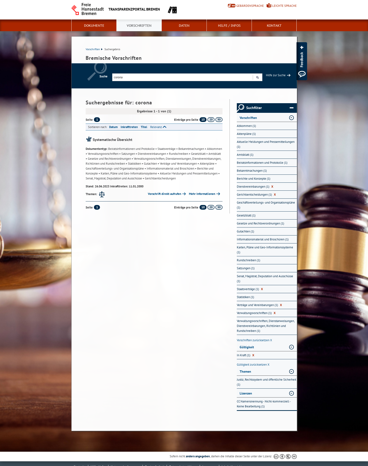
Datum (113, 127)
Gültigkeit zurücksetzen (253, 365)
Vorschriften (139, 25)
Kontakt (274, 25)
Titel (144, 127)
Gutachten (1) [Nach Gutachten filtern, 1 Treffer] (245, 231)
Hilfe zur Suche (276, 75)
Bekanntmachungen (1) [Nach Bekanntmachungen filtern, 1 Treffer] (252, 171)
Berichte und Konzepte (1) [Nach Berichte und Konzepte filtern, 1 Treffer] (253, 179)
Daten (184, 25)
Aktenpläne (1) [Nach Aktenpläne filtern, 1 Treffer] (246, 134)
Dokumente (94, 25)
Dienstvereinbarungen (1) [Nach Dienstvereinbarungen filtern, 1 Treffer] (255, 187)
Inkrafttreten (129, 127)
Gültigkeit (247, 347)
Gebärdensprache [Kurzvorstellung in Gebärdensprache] (250, 6)
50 (219, 119)
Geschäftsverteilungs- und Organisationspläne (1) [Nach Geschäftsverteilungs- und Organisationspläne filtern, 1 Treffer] (266, 205)
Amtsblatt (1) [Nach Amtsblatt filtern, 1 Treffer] (245, 155)
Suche (103, 76)
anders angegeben (198, 456)
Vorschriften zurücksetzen (254, 340)
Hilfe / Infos (229, 25)
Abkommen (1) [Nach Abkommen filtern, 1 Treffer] (246, 126)
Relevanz (156, 127)
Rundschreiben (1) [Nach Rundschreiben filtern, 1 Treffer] (248, 260)
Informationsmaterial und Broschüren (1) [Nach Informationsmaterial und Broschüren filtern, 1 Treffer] (263, 239)
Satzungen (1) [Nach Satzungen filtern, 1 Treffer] (246, 268)
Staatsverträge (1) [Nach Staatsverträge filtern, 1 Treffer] (250, 289)
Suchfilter (269, 108)
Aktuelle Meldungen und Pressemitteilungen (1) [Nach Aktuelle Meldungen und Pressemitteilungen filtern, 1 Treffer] (266, 144)
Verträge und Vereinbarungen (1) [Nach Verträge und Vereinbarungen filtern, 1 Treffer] (259, 305)
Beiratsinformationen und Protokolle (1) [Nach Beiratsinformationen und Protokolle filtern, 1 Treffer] (262, 163)
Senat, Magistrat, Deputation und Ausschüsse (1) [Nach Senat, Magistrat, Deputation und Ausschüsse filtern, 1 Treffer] (265, 278)
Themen (245, 371)
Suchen (257, 78)
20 (211, 119)
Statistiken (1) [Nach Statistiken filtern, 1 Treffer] (245, 297)
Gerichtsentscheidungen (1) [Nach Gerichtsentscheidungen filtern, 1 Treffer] (256, 195)
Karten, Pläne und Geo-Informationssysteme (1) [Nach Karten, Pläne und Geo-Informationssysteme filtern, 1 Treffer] (265, 249)
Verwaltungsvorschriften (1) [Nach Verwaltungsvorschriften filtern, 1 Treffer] (256, 313)
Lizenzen (246, 393)
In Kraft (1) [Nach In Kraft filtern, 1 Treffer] (245, 355)
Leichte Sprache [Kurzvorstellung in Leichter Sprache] (284, 6)
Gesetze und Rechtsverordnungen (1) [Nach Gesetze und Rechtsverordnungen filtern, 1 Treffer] (260, 223)
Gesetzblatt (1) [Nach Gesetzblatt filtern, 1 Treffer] (246, 215)
